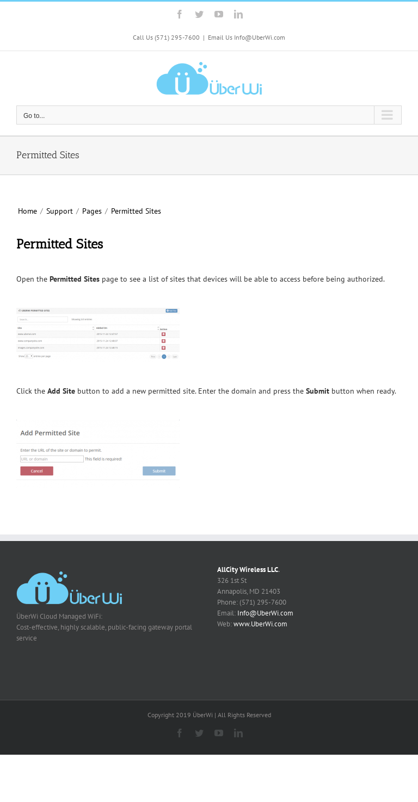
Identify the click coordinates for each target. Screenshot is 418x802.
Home (27, 211)
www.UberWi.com (260, 624)
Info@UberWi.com (265, 613)
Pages (92, 211)
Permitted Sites (136, 211)
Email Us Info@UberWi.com (246, 37)
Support (59, 211)
